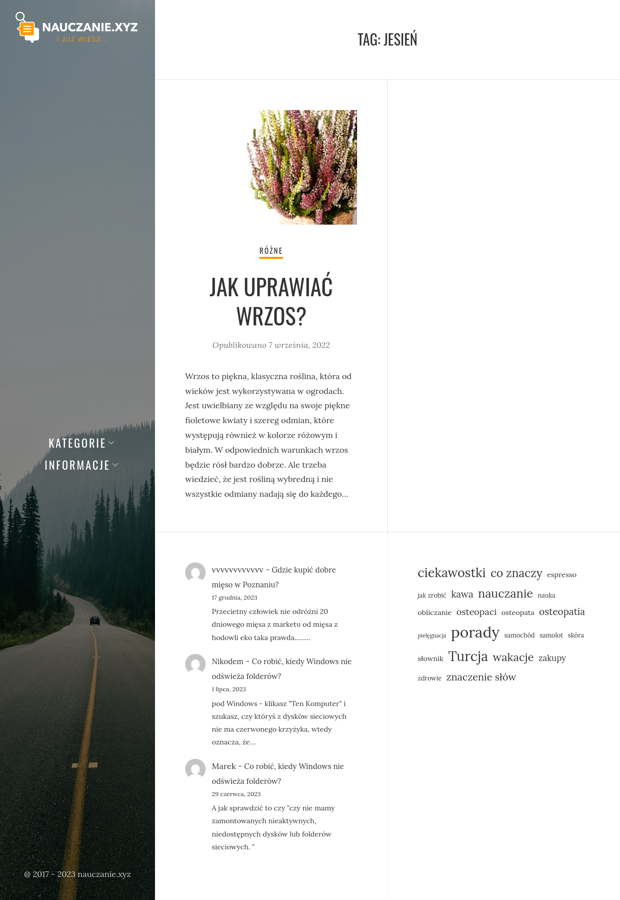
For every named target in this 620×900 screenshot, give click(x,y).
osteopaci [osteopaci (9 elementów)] (476, 614)
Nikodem (229, 664)
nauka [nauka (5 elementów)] (547, 598)
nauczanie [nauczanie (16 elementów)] (505, 595)
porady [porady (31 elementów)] (475, 634)
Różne (271, 252)
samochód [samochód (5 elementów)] (519, 637)
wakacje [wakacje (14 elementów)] (513, 659)
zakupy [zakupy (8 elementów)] (552, 660)
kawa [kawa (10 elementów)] (462, 596)
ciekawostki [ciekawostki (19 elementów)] (452, 575)
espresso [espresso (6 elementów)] (562, 577)
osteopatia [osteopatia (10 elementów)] (562, 614)
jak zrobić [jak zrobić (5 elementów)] (432, 598)
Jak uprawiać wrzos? (271, 303)
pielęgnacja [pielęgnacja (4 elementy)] (432, 638)
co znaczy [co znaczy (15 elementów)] (516, 575)
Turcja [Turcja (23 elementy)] (468, 658)
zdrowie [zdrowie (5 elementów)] (430, 680)
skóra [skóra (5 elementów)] (576, 637)
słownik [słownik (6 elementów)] (431, 661)
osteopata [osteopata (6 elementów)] (517, 615)
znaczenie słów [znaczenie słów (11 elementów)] (481, 679)
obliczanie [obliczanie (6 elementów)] (435, 615)
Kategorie (77, 442)
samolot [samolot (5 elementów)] (551, 637)
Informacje (77, 464)
